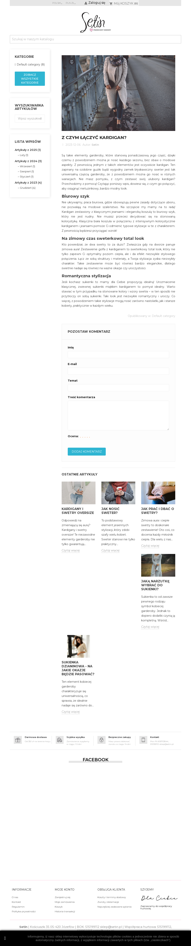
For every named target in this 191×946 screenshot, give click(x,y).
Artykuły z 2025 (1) (28, 150)
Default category (163, 316)
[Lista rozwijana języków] (57, 3)
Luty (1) (24, 155)
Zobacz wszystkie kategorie (30, 78)
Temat (73, 380)
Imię (71, 347)
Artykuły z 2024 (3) (28, 161)
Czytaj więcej (71, 550)
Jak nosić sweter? (110, 511)
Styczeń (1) (26, 176)
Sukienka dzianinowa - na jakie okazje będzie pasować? (78, 668)
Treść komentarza (81, 397)
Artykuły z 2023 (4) (28, 182)
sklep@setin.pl (111, 927)
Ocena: (73, 436)
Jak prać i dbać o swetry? (157, 511)
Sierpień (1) (27, 171)
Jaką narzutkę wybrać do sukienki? (155, 585)
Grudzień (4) (27, 187)
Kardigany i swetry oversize (78, 511)
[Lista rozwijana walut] (71, 3)
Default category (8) (31, 64)
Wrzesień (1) (27, 166)
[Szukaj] (95, 39)
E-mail (72, 364)
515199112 (92, 927)
